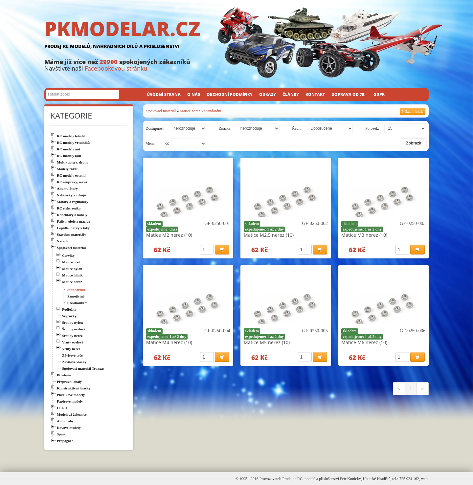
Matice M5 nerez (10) (267, 342)
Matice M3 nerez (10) (364, 235)
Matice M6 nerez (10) (364, 342)
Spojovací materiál (161, 111)
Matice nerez (190, 111)
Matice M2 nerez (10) (169, 235)
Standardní (212, 111)
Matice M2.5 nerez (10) (269, 235)
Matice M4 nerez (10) (169, 342)
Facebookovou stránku (116, 68)
